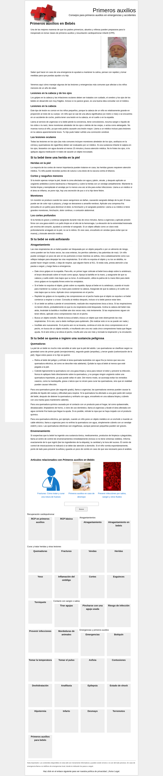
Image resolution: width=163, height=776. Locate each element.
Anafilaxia (66, 685)
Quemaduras (40, 551)
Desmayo (93, 711)
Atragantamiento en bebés (118, 524)
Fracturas (66, 551)
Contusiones (119, 660)
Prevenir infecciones (40, 631)
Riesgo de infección (118, 605)
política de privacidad (97, 771)
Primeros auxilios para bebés (40, 738)
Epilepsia (93, 685)
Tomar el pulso (66, 660)
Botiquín (118, 634)
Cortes (92, 576)
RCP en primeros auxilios (40, 520)
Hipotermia (40, 711)
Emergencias (93, 634)
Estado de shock (119, 685)
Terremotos (119, 711)
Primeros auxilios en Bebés (52, 23)
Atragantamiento (93, 522)
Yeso (40, 576)
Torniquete (40, 602)
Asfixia (92, 660)
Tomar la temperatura (40, 660)
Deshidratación (40, 685)
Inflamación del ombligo (66, 578)
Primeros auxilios (114, 10)
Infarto (66, 711)
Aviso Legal (114, 771)
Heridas (119, 551)
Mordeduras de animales (66, 633)
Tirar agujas (66, 605)
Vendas (93, 551)
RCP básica (66, 519)
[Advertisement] (66, 52)
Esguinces (118, 576)
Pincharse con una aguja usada (93, 607)
